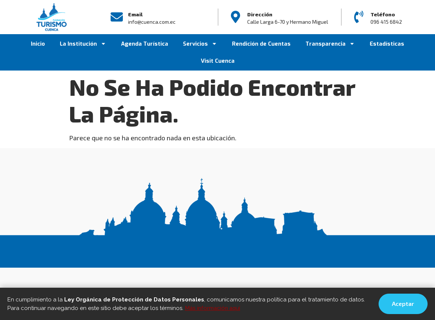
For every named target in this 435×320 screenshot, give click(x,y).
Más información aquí (212, 308)
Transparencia (330, 43)
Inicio (38, 44)
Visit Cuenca (218, 61)
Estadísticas (387, 44)
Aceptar (403, 303)
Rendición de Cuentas (261, 44)
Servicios (200, 43)
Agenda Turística (144, 44)
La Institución (83, 43)
